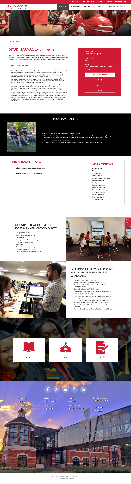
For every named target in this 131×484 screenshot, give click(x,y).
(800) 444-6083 (98, 411)
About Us (22, 398)
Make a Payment (74, 405)
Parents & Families (50, 401)
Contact (100, 90)
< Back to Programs (15, 41)
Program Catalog (100, 75)
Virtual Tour (23, 408)
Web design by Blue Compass (65, 479)
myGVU (46, 398)
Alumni (46, 405)
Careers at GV (73, 401)
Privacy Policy (75, 476)
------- (95, 404)
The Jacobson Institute (76, 408)
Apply (100, 85)
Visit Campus (23, 405)
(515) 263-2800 (98, 407)
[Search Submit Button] (125, 2)
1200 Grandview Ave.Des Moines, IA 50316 (100, 399)
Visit (100, 80)
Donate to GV (48, 408)
